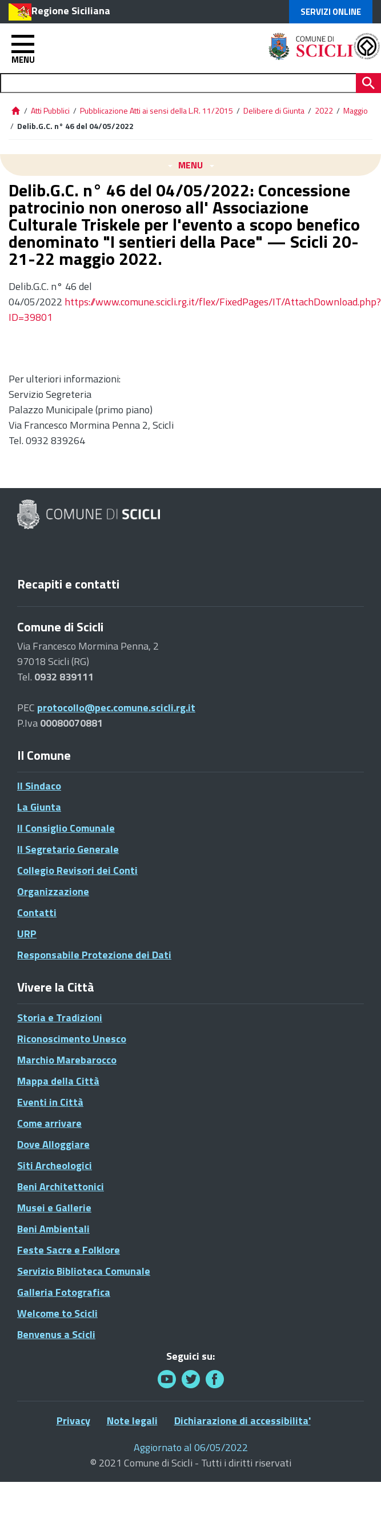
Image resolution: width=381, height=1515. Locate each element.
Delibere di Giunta (274, 110)
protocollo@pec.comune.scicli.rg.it (116, 707)
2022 (324, 110)
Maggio (355, 110)
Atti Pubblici (50, 110)
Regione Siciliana (70, 10)
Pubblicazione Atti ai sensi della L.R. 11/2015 (156, 110)
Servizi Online (330, 11)
